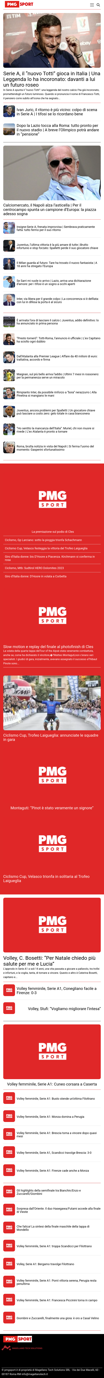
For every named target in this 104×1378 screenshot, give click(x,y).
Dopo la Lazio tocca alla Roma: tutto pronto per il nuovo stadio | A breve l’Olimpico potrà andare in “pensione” (58, 129)
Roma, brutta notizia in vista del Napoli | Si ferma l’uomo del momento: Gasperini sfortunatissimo (55, 448)
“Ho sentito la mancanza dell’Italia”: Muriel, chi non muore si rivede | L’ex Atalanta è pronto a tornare (55, 430)
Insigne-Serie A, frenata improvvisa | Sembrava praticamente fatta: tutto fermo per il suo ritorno (56, 228)
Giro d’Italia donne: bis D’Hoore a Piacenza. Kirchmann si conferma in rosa (50, 558)
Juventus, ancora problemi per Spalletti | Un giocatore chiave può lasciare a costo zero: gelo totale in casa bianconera (56, 412)
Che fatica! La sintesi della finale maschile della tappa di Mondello (53, 1228)
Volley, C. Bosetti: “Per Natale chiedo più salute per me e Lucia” (49, 961)
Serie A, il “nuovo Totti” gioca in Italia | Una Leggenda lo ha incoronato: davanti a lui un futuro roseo (51, 79)
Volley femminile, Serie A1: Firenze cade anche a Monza (53, 1170)
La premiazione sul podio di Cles (53, 531)
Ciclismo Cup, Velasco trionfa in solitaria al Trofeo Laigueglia (46, 878)
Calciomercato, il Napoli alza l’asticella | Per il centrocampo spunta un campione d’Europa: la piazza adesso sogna (49, 209)
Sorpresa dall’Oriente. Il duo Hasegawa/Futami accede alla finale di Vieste (59, 1210)
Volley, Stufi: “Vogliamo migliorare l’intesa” (64, 1009)
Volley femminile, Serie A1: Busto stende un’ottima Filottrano (56, 1098)
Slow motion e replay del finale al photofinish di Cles (48, 646)
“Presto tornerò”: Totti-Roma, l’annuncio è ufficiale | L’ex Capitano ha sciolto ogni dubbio (58, 339)
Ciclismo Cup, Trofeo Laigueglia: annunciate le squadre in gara (50, 737)
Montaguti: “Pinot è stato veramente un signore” (51, 808)
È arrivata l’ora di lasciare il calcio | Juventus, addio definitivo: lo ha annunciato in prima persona (58, 322)
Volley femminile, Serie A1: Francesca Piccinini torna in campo (57, 1300)
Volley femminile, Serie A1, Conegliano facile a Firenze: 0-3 (57, 990)
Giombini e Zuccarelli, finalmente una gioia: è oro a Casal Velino (58, 1318)
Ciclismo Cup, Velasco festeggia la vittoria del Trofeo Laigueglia (46, 548)
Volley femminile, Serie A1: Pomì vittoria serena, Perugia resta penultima (57, 1282)
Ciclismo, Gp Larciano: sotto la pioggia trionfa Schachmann (43, 540)
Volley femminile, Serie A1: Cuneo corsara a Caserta (52, 1084)
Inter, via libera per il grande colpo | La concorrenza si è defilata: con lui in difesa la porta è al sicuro (58, 300)
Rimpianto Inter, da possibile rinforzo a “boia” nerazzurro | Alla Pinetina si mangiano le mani (57, 394)
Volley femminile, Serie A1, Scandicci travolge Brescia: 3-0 (54, 1152)
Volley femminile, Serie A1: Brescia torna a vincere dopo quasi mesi (57, 1134)
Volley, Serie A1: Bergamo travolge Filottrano (45, 1264)
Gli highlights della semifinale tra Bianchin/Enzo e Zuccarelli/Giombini (49, 1192)
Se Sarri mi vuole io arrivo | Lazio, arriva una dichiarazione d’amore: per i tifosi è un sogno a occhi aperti (54, 282)
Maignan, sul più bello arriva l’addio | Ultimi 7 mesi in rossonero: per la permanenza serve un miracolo (58, 375)
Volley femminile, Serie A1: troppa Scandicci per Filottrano (54, 1246)
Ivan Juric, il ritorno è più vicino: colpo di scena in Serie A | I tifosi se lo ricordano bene (57, 111)
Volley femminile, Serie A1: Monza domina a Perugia (50, 1116)
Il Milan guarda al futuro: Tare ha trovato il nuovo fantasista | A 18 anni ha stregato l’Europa (57, 264)
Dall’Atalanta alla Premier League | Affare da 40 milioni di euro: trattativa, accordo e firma (57, 358)
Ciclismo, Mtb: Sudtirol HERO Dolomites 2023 (34, 568)
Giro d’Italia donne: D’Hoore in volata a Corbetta (36, 576)
